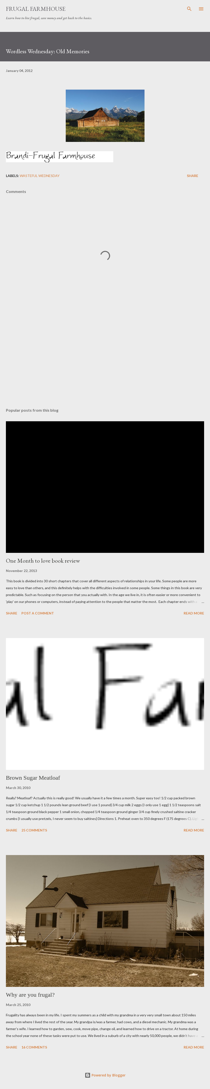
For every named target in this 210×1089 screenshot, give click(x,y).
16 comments (34, 1047)
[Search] (189, 9)
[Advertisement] (105, 357)
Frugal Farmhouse (35, 9)
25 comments (34, 830)
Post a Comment (37, 613)
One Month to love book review (43, 560)
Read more (194, 613)
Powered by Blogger (105, 1075)
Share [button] (192, 176)
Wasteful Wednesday (40, 176)
